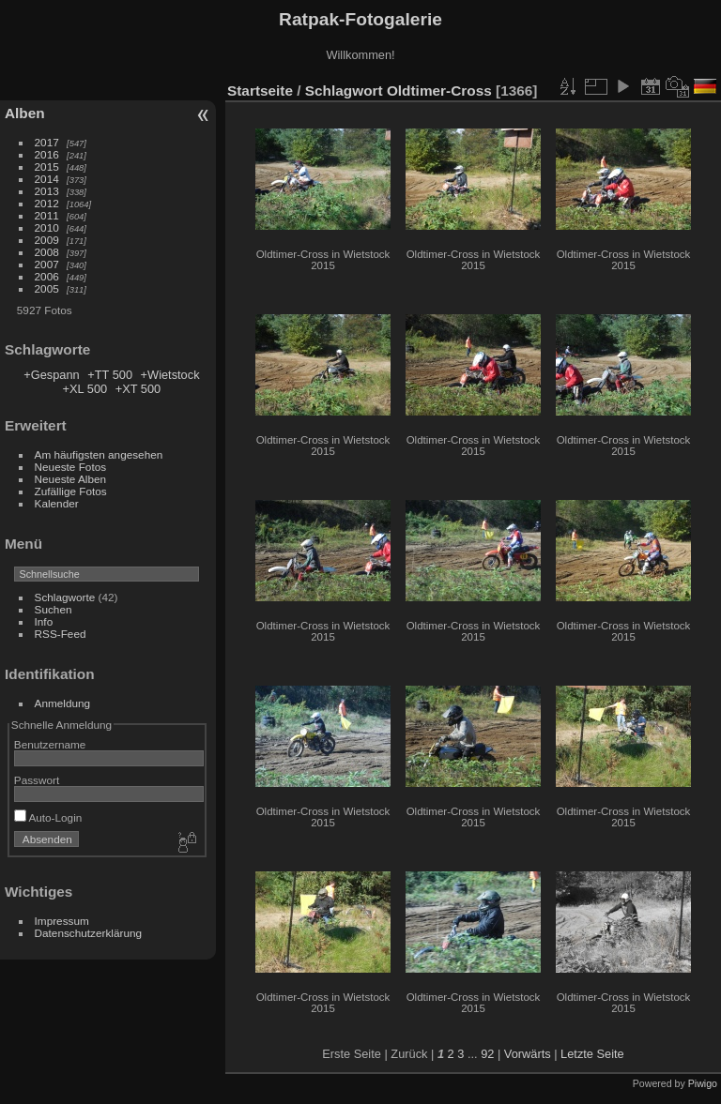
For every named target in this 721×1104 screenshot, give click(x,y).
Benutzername (50, 744)
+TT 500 (109, 375)
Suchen (53, 609)
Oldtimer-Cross (439, 90)
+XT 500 (138, 389)
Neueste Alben (71, 479)
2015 (47, 166)
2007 (47, 264)
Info (44, 621)
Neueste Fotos (71, 467)
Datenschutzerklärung (88, 933)
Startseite (260, 90)
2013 (47, 191)
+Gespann (51, 375)
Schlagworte (65, 597)
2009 (47, 240)
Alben (25, 113)
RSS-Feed (60, 634)
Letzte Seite (592, 1054)
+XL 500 (85, 389)
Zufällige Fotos (71, 491)
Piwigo (702, 1083)
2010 (47, 227)
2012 (47, 203)
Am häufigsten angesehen (99, 454)
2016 (47, 154)
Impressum (62, 921)
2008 (47, 252)
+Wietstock (170, 375)
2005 (47, 288)
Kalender (57, 503)
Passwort (36, 780)
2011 (47, 215)
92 (487, 1054)
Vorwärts (527, 1054)
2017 (47, 142)
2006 (47, 276)
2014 (47, 179)
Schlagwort (344, 90)
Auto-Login (48, 817)
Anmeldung (63, 703)
